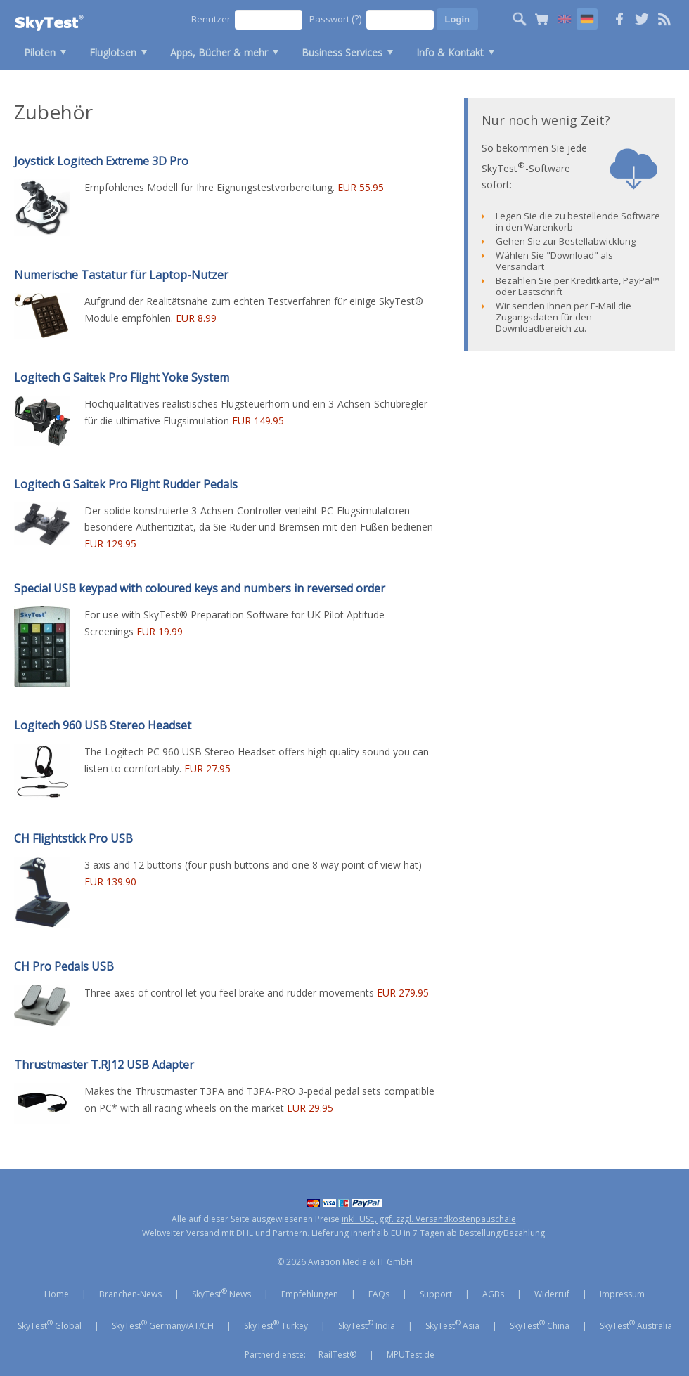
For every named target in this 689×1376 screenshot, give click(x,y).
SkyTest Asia (452, 1325)
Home (56, 1294)
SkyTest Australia (636, 1325)
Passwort (335, 18)
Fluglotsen (112, 52)
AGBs (493, 1294)
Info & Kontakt (450, 52)
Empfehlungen (309, 1294)
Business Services (342, 52)
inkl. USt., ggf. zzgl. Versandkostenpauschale (429, 1219)
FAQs (378, 1294)
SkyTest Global (50, 1325)
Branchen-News (130, 1294)
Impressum (622, 1294)
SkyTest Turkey (276, 1325)
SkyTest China (539, 1325)
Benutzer (211, 19)
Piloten (40, 52)
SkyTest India (366, 1325)
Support (436, 1294)
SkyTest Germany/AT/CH (163, 1325)
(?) (357, 18)
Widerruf (551, 1294)
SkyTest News (221, 1293)
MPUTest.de (410, 1355)
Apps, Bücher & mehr (219, 52)
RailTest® (337, 1355)
